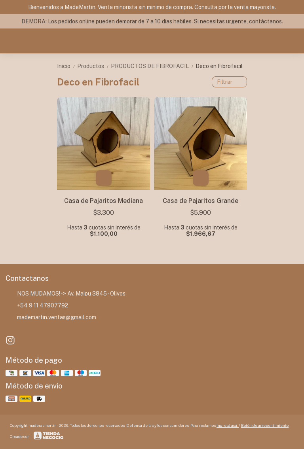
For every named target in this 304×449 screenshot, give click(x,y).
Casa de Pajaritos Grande (200, 201)
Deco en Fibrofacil (219, 66)
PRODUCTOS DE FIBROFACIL (153, 66)
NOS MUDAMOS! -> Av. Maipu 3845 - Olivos (65, 294)
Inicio (67, 66)
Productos (94, 66)
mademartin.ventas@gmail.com (51, 317)
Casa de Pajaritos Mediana (103, 201)
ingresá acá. (228, 425)
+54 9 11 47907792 (37, 306)
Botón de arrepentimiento (265, 425)
